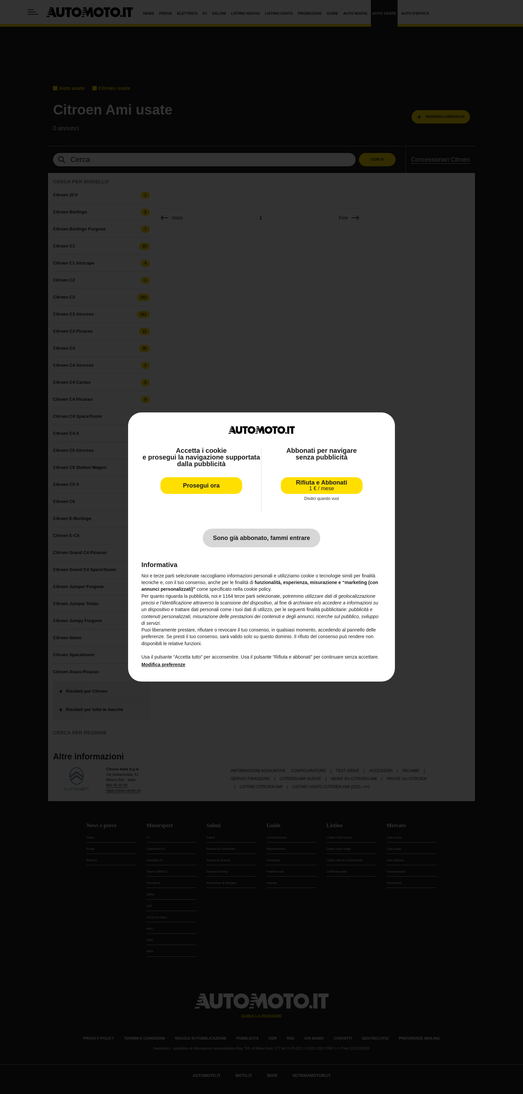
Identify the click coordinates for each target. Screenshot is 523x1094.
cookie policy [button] (257, 589)
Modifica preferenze (163, 664)
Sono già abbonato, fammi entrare (261, 538)
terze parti (244, 596)
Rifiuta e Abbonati (321, 485)
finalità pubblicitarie (326, 609)
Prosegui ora (201, 485)
